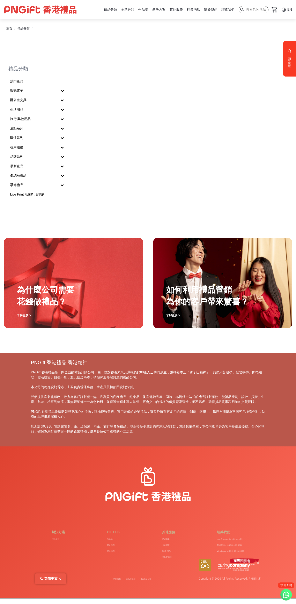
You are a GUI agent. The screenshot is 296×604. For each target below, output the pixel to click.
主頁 (9, 28)
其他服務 (176, 9)
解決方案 (158, 9)
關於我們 (210, 9)
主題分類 (127, 9)
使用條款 (109, 584)
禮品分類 (110, 9)
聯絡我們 (228, 9)
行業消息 (193, 9)
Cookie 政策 (152, 584)
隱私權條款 (129, 584)
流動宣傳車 (156, 561)
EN (289, 9)
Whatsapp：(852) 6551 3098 (224, 554)
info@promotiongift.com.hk (222, 539)
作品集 (143, 9)
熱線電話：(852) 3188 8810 (223, 547)
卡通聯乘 (155, 547)
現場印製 (155, 539)
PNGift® (255, 584)
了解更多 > (24, 315)
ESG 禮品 (155, 554)
